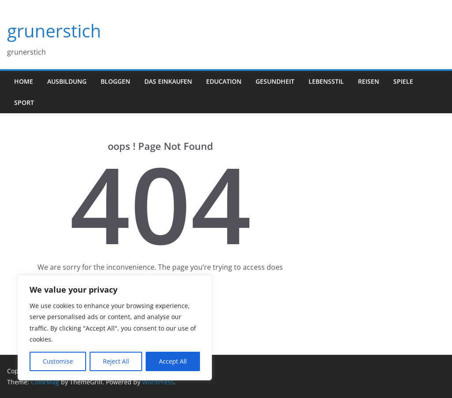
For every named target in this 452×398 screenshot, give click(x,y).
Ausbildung (67, 81)
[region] (115, 327)
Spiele (403, 81)
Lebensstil (326, 81)
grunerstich (54, 31)
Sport (24, 102)
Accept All (173, 361)
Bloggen (115, 81)
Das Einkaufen (168, 81)
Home (23, 81)
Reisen (368, 81)
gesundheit (275, 81)
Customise (58, 361)
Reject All (116, 361)
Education (223, 81)
